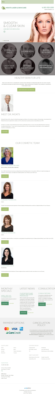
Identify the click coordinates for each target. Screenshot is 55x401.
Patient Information (17, 351)
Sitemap (30, 393)
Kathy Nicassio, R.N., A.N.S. (34, 357)
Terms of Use (25, 393)
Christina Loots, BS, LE (45, 358)
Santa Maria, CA (49, 9)
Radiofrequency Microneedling (47, 351)
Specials (2, 351)
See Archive (30, 312)
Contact (15, 352)
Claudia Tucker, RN (45, 357)
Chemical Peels (32, 347)
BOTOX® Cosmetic (33, 349)
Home (2, 347)
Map (2, 370)
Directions (3, 352)
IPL (29, 351)
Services (2, 349)
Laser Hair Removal (45, 349)
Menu (3, 1)
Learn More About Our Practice (26, 89)
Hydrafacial (43, 347)
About (15, 347)
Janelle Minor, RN (32, 358)
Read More (4, 131)
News (15, 349)
